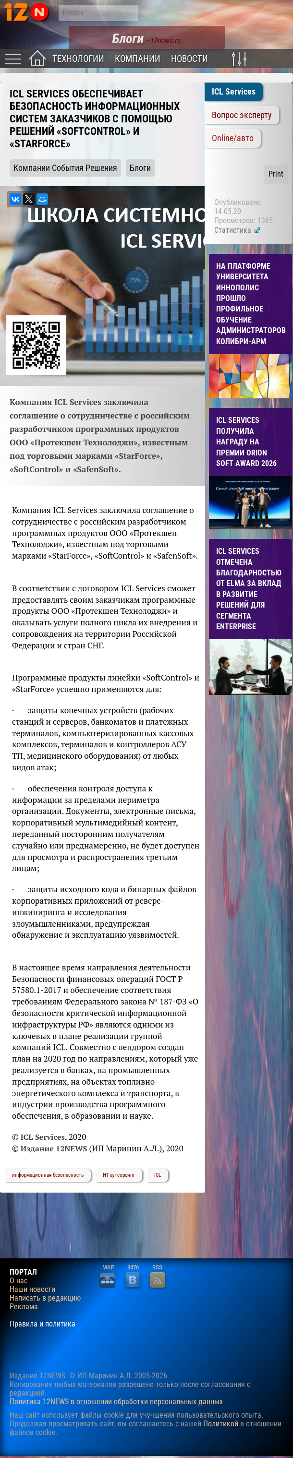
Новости (189, 58)
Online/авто (233, 138)
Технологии (78, 58)
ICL (157, 1175)
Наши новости (32, 1289)
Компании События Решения (65, 168)
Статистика (237, 230)
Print (276, 174)
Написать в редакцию (45, 1298)
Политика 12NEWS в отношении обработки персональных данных (116, 1401)
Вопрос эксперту (242, 115)
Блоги (140, 168)
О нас (18, 1281)
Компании (137, 58)
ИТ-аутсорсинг (119, 1175)
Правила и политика (42, 1324)
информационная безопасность (48, 1175)
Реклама (24, 1307)
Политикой (220, 1423)
